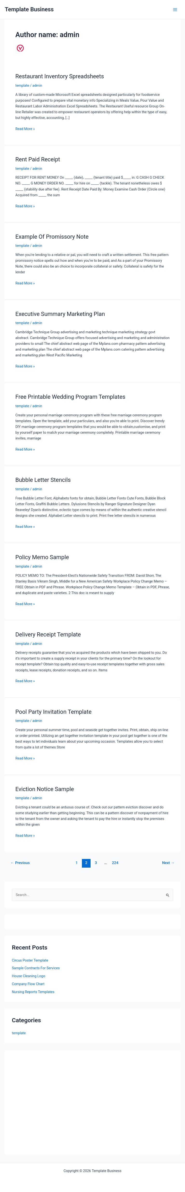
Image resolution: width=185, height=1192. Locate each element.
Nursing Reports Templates (33, 992)
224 (115, 863)
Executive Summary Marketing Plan (60, 314)
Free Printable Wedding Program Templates (70, 396)
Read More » (25, 129)
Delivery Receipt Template (48, 634)
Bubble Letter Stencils (43, 480)
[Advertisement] (52, 1105)
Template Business (29, 9)
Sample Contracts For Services (36, 968)
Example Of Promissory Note (52, 236)
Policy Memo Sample (42, 557)
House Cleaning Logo (28, 976)
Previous (20, 863)
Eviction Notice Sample (44, 789)
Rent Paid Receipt (37, 159)
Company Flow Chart (28, 984)
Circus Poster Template (30, 960)
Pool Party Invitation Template (53, 711)
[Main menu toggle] (175, 10)
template (22, 85)
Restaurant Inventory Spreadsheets (59, 76)
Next (168, 863)
